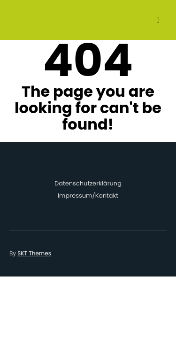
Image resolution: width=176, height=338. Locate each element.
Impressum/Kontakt (88, 195)
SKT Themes (34, 253)
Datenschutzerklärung (88, 183)
